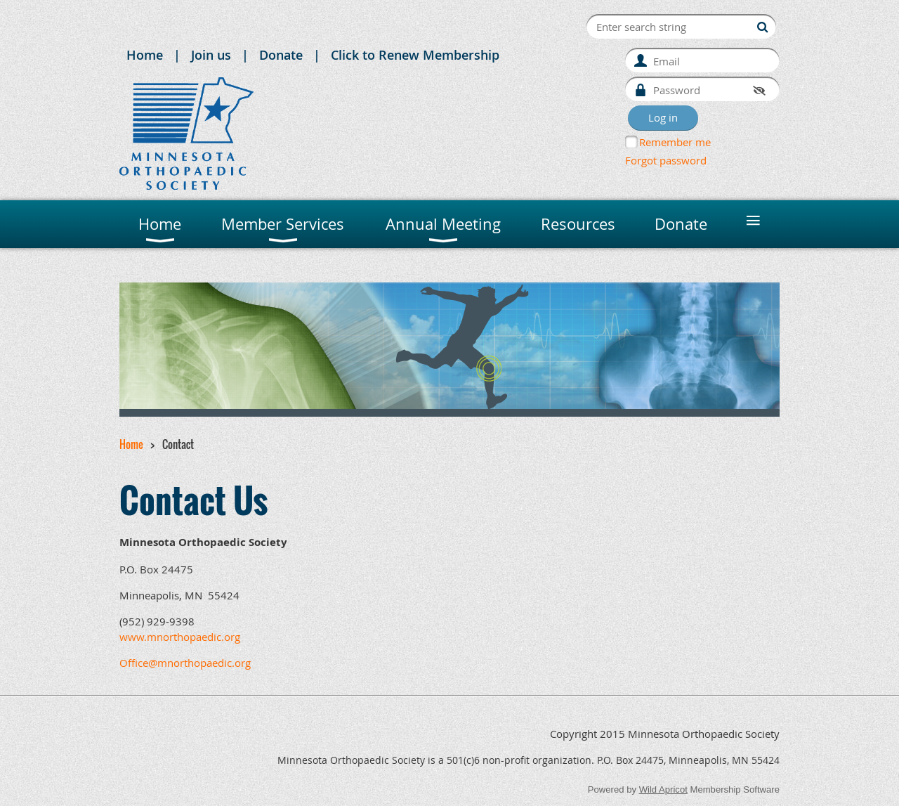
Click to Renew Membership (415, 54)
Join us (211, 54)
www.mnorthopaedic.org (179, 637)
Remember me (675, 142)
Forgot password (666, 160)
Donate (281, 54)
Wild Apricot (663, 789)
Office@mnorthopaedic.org (185, 663)
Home (144, 54)
